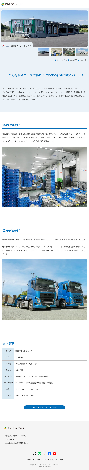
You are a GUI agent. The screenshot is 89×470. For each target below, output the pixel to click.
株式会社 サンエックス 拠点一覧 (44, 407)
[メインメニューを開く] (85, 4)
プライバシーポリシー (33, 459)
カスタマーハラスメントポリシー (52, 459)
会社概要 (73, 60)
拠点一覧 (83, 60)
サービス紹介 (62, 60)
